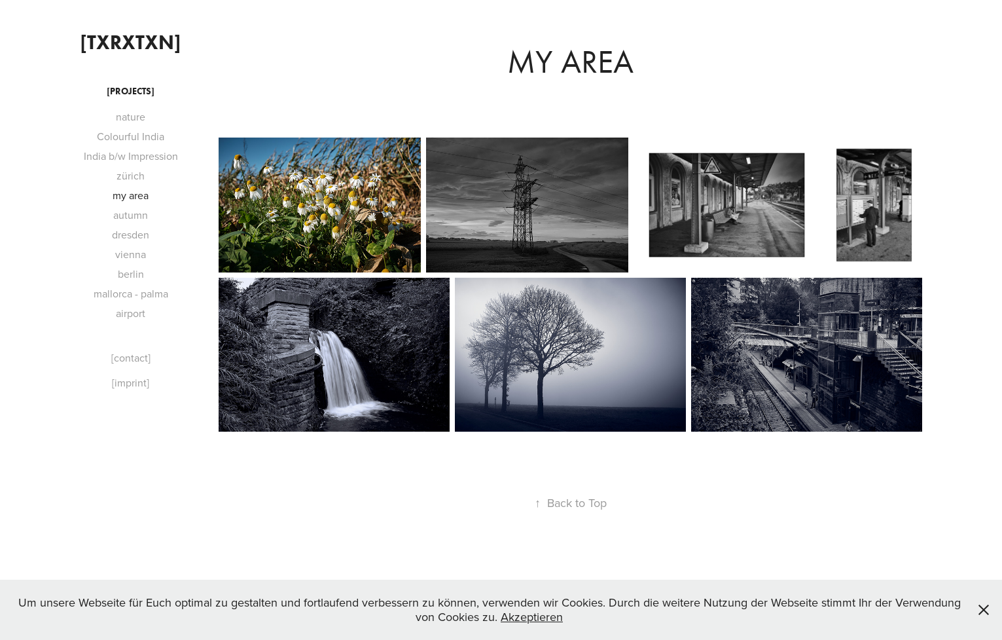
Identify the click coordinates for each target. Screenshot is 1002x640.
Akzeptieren (532, 617)
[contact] (131, 357)
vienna (130, 254)
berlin (131, 274)
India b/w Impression (131, 156)
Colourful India (130, 136)
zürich (130, 175)
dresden (130, 234)
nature (130, 116)
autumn (130, 215)
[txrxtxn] (130, 42)
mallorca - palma (131, 293)
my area (131, 195)
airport (130, 313)
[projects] (130, 91)
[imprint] (130, 382)
